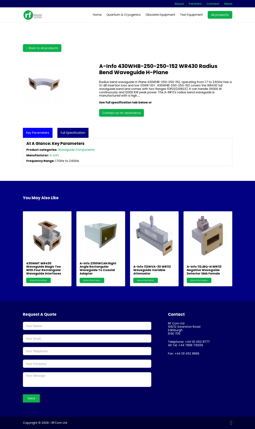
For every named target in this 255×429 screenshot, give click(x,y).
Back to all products (42, 48)
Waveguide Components (76, 150)
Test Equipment (191, 15)
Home (97, 15)
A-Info (54, 155)
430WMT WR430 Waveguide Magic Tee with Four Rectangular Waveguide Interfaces (43, 268)
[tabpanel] (127, 152)
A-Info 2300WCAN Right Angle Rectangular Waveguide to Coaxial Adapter (98, 268)
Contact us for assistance (121, 113)
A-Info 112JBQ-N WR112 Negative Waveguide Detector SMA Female (204, 270)
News (228, 3)
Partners (195, 3)
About (179, 3)
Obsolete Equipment (160, 15)
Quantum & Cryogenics (123, 15)
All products (220, 15)
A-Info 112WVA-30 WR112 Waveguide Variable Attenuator (152, 270)
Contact (213, 3)
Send (31, 398)
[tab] (38, 133)
